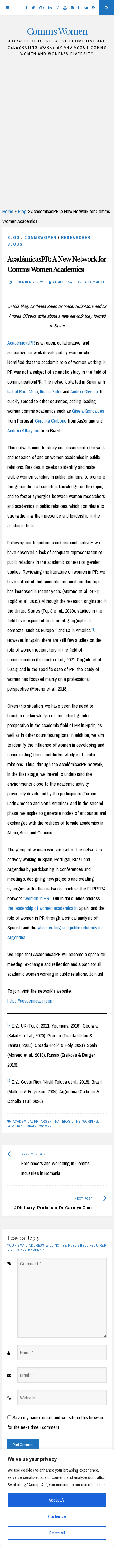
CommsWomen (40, 237)
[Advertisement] (57, 130)
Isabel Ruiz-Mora (22, 391)
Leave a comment (89, 282)
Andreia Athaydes (23, 430)
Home (7, 211)
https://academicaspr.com (30, 1000)
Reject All (57, 1533)
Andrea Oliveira (84, 391)
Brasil (68, 1121)
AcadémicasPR (21, 342)
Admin (58, 282)
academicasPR (25, 1121)
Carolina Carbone (51, 420)
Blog (22, 211)
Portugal (16, 1126)
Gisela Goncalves (88, 411)
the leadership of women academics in (42, 908)
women (45, 1126)
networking (87, 1121)
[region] (57, 1497)
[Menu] (7, 7)
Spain (32, 1126)
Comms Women (57, 31)
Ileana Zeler (51, 391)
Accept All (57, 1500)
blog (13, 237)
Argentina (50, 1121)
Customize (57, 1516)
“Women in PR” (37, 898)
